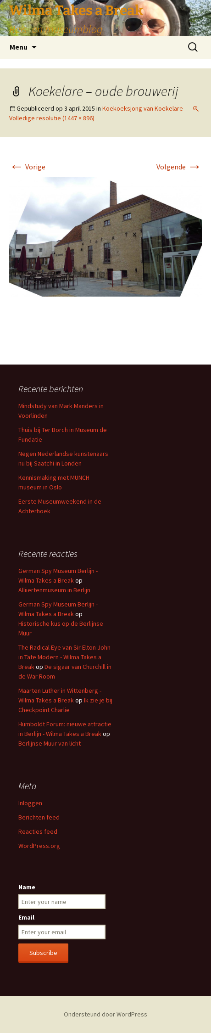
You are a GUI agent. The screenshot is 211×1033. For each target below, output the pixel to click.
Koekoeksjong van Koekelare (142, 108)
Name (26, 887)
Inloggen (30, 803)
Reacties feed (37, 831)
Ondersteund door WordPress (105, 1014)
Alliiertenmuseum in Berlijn (54, 590)
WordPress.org (39, 846)
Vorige (27, 166)
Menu (19, 46)
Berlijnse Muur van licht (49, 743)
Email (26, 917)
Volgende (179, 166)
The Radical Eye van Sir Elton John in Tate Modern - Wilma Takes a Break (64, 657)
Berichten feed (39, 817)
